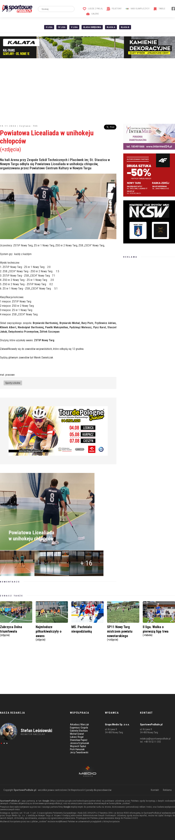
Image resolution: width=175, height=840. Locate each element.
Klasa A (111, 27)
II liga (49, 27)
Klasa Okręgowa (92, 27)
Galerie (92, 13)
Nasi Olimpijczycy (137, 8)
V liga (74, 27)
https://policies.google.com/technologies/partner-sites (75, 800)
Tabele (159, 8)
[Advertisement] (87, 91)
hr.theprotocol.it (77, 790)
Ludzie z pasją (93, 8)
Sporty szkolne (12, 382)
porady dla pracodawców (99, 790)
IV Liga (61, 27)
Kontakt (155, 790)
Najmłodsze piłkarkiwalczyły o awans (52, 633)
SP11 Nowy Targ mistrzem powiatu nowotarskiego (123, 633)
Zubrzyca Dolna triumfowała (16, 630)
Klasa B (125, 27)
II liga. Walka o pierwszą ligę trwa (159, 630)
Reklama (167, 790)
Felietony (114, 8)
